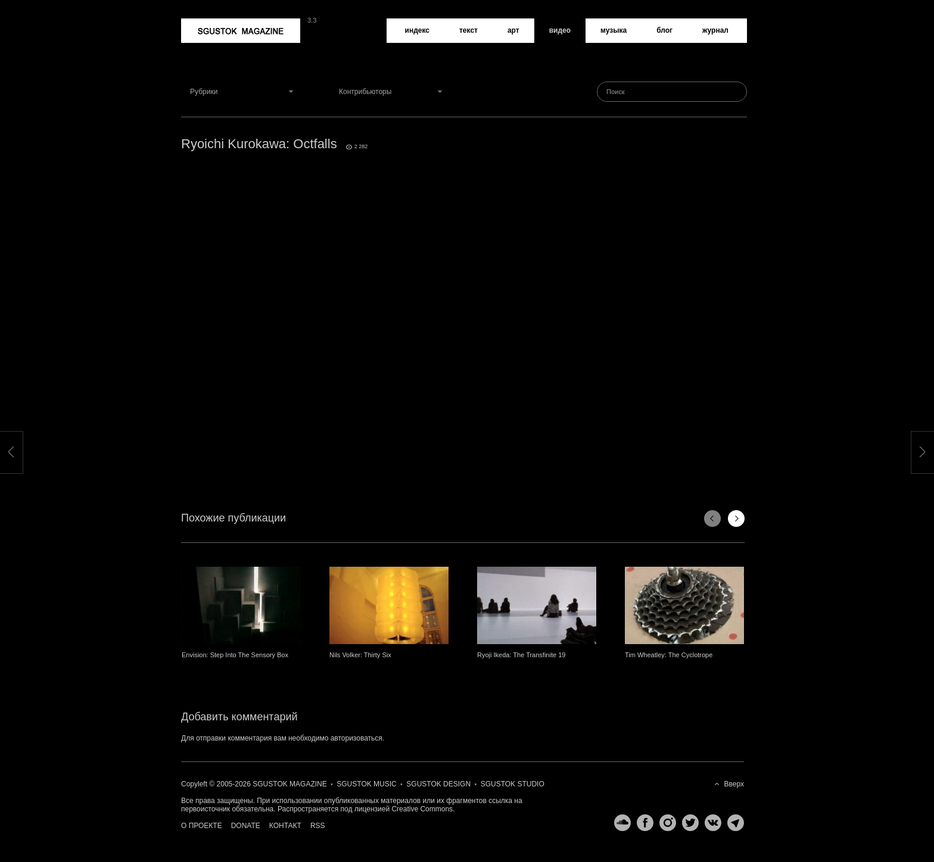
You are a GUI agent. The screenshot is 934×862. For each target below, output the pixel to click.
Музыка (613, 30)
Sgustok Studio (512, 784)
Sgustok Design (438, 784)
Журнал (715, 30)
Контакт (285, 826)
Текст (468, 30)
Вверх (734, 784)
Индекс (417, 30)
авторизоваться (356, 738)
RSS (317, 826)
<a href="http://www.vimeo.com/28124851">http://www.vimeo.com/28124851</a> (464, 309)
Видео (560, 30)
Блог (664, 30)
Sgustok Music (366, 784)
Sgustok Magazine (240, 30)
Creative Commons (422, 809)
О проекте (201, 826)
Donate (245, 826)
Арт (513, 30)
